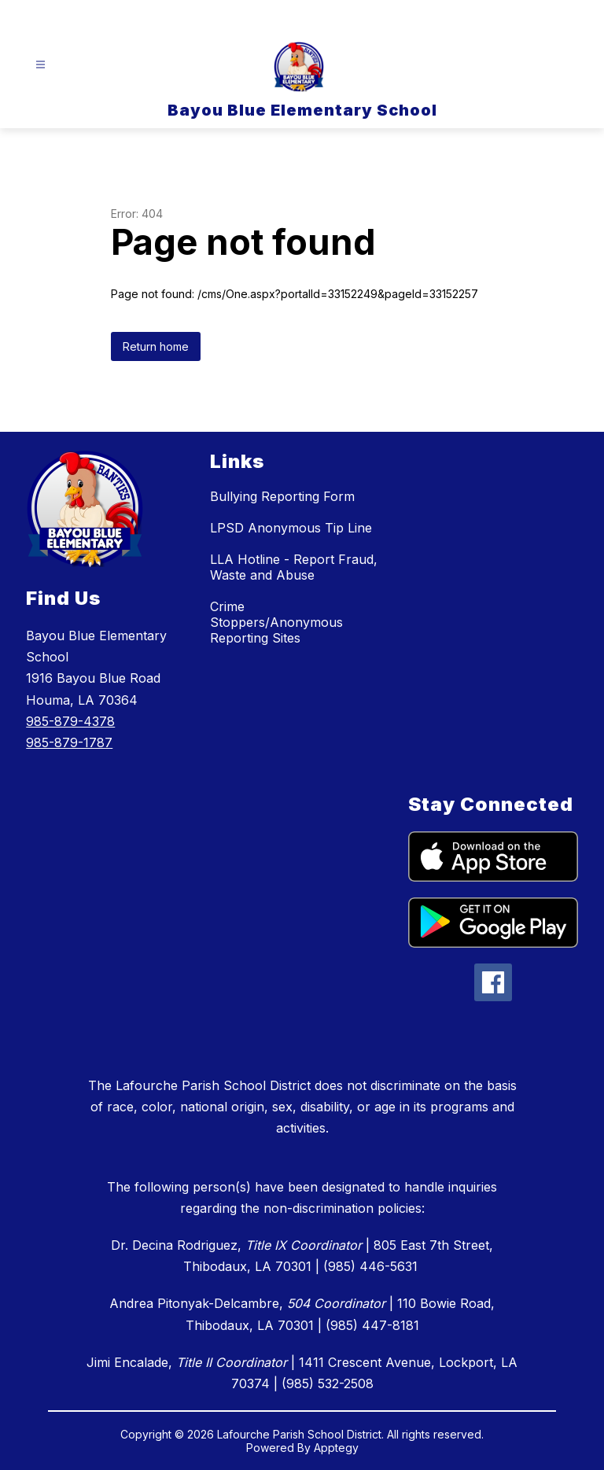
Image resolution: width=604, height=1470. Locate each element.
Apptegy (336, 1447)
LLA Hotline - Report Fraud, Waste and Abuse (294, 567)
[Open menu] (40, 65)
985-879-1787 (69, 742)
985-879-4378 (70, 721)
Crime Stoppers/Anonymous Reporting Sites (276, 622)
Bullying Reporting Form (282, 496)
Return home (156, 346)
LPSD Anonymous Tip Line (291, 528)
